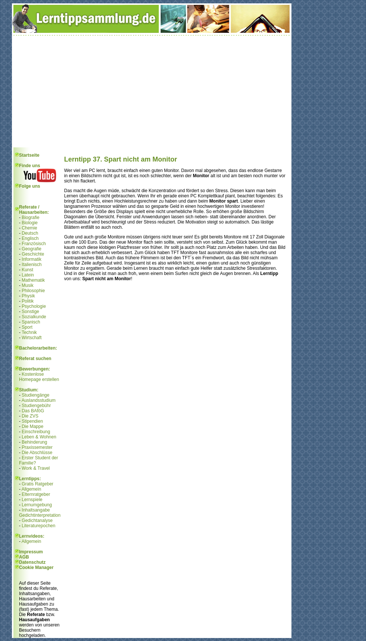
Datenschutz (32, 562)
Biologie (30, 222)
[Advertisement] (151, 91)
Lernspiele (32, 499)
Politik (28, 301)
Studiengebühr (36, 405)
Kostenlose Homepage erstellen (39, 377)
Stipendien (32, 421)
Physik (28, 295)
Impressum (31, 551)
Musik (27, 285)
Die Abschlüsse (37, 452)
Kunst (27, 269)
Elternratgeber (36, 494)
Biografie (30, 217)
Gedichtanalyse (37, 520)
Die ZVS (30, 416)
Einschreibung (36, 431)
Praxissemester (37, 447)
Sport (27, 327)
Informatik (31, 259)
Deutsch (30, 233)
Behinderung (34, 442)
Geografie (31, 248)
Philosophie (33, 290)
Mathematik (33, 280)
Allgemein (31, 489)
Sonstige (30, 311)
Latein (28, 275)
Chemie (29, 228)
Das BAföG (33, 410)
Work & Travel (36, 468)
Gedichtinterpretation (39, 515)
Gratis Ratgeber (37, 484)
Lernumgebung (37, 504)
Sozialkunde (34, 316)
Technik (29, 332)
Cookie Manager (36, 567)
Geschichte (33, 254)
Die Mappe (32, 426)
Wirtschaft (31, 337)
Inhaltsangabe (36, 510)
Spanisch (31, 322)
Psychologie (34, 306)
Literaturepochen (38, 525)
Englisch (30, 238)
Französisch (34, 243)
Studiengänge (35, 395)
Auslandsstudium (39, 400)
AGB (24, 557)
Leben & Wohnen (39, 437)
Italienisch (31, 264)
